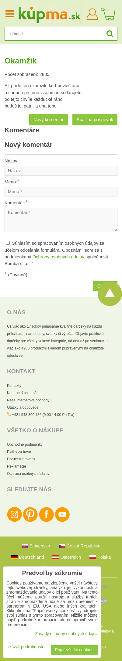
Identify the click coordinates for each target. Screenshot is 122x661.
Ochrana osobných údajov (28, 474)
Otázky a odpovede (22, 407)
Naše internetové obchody (28, 400)
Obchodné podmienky (25, 444)
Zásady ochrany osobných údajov (66, 634)
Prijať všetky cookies (74, 650)
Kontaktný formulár (22, 393)
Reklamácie (16, 466)
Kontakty (14, 385)
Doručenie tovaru (21, 459)
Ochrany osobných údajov (58, 256)
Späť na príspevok (95, 119)
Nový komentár (48, 119)
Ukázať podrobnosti (24, 647)
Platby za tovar (19, 452)
